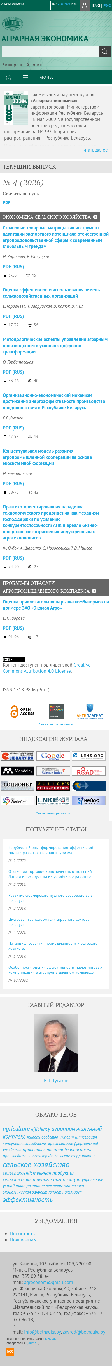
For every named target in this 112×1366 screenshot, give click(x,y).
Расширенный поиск (21, 64)
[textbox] (56, 51)
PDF (6, 202)
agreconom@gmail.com (48, 1282)
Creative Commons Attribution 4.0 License (47, 668)
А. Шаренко (30, 548)
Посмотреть (22, 1233)
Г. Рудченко (13, 417)
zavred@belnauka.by (84, 1332)
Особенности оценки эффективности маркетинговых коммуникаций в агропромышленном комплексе (55, 970)
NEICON (50, 1338)
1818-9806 (64, 3)
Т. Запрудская (39, 306)
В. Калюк (61, 306)
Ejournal (32, 1343)
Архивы (47, 77)
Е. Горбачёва (14, 306)
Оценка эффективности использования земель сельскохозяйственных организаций (51, 293)
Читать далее (94, 150)
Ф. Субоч (11, 548)
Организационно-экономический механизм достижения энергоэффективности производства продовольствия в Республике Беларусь (54, 401)
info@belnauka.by (42, 1332)
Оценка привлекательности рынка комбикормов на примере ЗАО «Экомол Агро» (56, 605)
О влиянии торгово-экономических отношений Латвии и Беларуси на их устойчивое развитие (50, 874)
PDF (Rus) (13, 267)
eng (96, 5)
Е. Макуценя (38, 256)
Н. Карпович (14, 256)
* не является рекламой (56, 724)
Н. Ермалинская (17, 473)
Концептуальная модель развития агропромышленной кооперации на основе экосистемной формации (47, 457)
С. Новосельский (58, 548)
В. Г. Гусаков (56, 1080)
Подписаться (23, 1240)
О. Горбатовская (18, 362)
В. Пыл (77, 306)
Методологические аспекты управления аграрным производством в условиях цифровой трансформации (55, 345)
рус (107, 5)
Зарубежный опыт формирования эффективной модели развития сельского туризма (50, 850)
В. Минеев (83, 548)
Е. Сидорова (14, 618)
